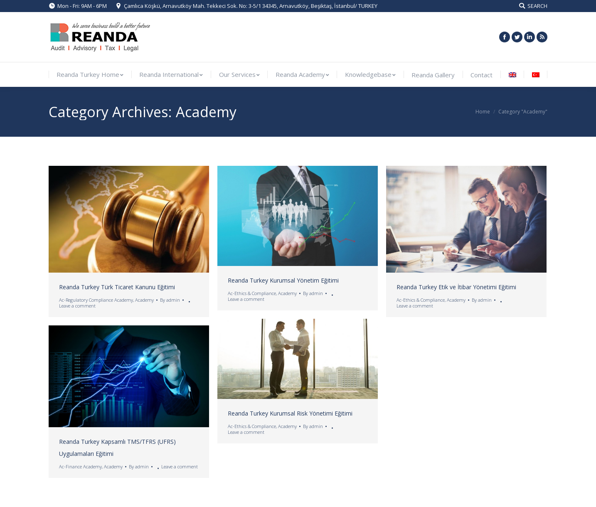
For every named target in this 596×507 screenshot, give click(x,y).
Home (482, 111)
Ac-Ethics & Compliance (252, 293)
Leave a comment (77, 306)
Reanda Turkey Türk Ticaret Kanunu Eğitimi (117, 287)
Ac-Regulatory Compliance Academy (96, 300)
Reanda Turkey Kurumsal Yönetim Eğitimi (283, 280)
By (170, 300)
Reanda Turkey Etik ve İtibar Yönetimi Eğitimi (456, 287)
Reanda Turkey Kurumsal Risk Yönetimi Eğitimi (290, 413)
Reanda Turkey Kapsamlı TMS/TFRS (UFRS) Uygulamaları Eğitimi (117, 448)
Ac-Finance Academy (80, 466)
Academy (144, 300)
